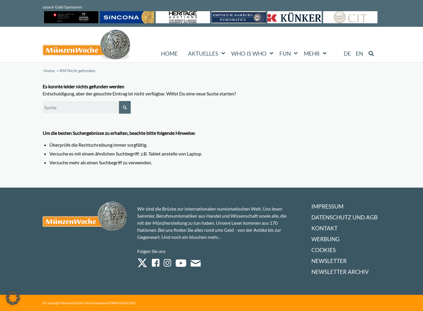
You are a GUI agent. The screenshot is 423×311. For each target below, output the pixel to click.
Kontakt (324, 228)
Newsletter (329, 260)
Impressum (327, 206)
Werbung (325, 239)
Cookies (323, 250)
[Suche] (87, 107)
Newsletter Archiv (340, 271)
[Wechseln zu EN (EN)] (359, 53)
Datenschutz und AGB (344, 217)
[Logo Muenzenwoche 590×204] (87, 45)
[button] (13, 298)
